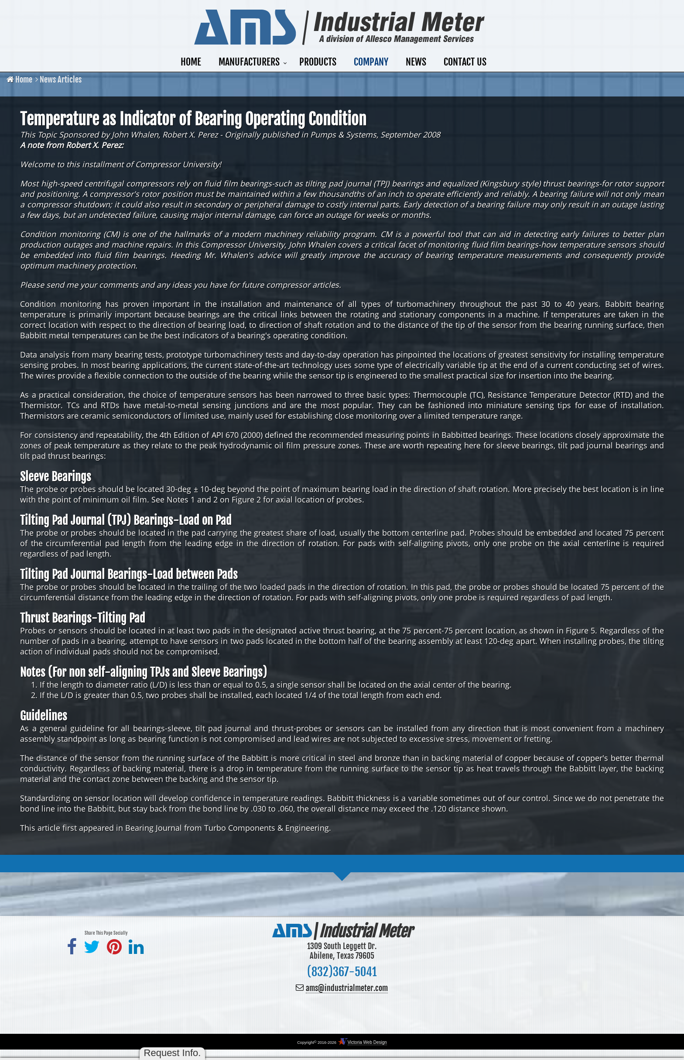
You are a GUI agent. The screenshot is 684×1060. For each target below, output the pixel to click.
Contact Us (465, 62)
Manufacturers (249, 62)
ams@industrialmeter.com (347, 988)
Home (191, 62)
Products (317, 62)
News (416, 62)
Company (371, 62)
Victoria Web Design (367, 1042)
